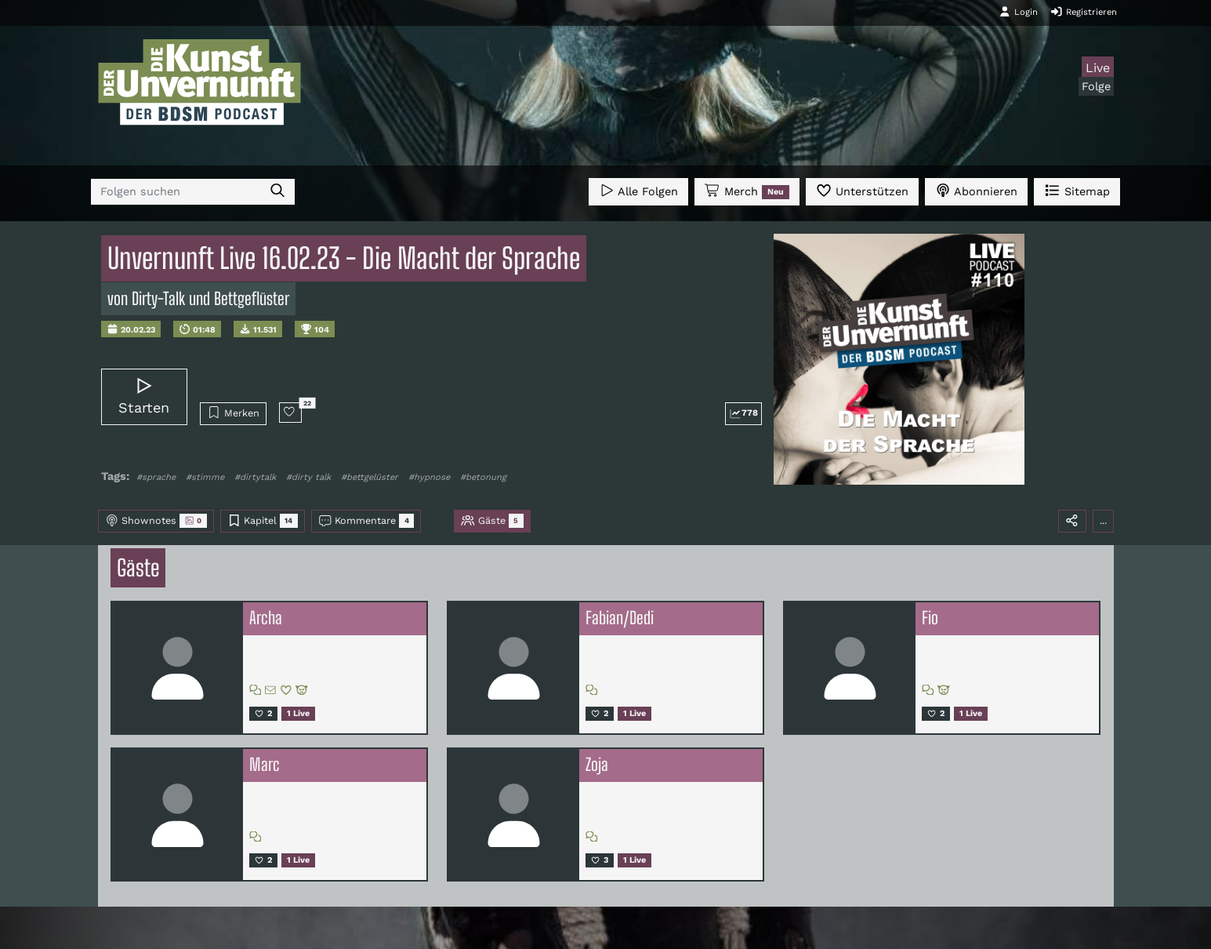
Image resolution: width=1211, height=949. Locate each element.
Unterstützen (862, 190)
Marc (264, 764)
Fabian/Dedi (620, 618)
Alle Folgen (638, 190)
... (1103, 520)
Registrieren (1083, 11)
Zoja (597, 764)
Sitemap (1076, 190)
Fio (930, 618)
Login (1018, 11)
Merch (747, 191)
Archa (265, 618)
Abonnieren (976, 190)
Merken (233, 412)
